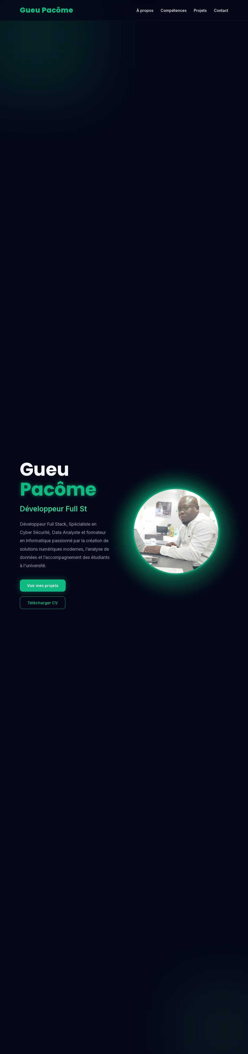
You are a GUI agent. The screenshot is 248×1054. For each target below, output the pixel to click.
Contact (221, 10)
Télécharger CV (42, 602)
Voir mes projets (42, 585)
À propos (144, 10)
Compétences (173, 10)
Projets (200, 10)
